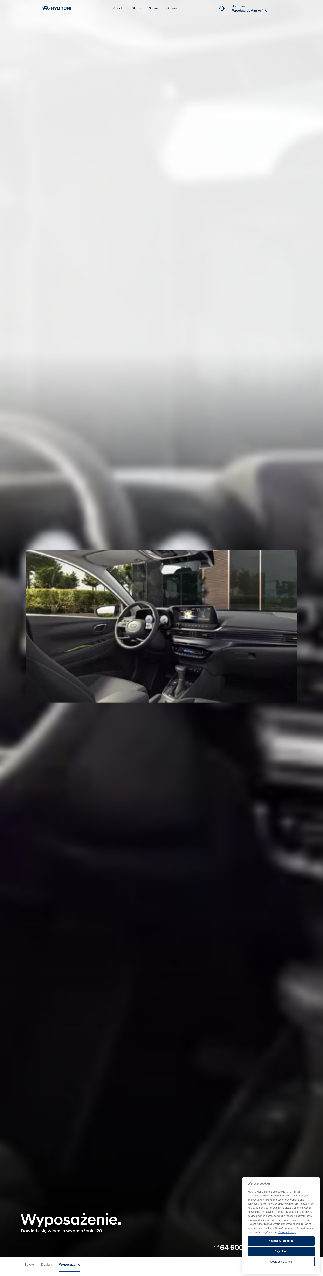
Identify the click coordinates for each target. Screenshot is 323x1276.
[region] (281, 1225)
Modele (117, 8)
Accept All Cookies (281, 1240)
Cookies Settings (281, 1261)
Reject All (281, 1251)
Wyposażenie (69, 1265)
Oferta (136, 8)
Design (46, 1265)
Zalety (29, 1265)
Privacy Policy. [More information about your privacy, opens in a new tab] (287, 1232)
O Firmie (172, 8)
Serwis (153, 8)
